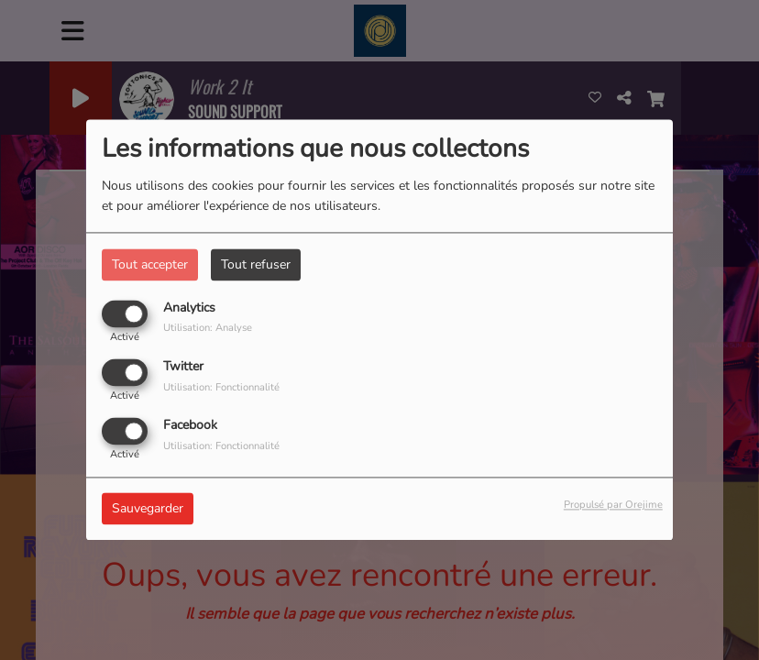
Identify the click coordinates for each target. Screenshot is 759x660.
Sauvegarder (147, 509)
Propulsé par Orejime (613, 505)
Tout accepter (150, 264)
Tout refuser (256, 264)
